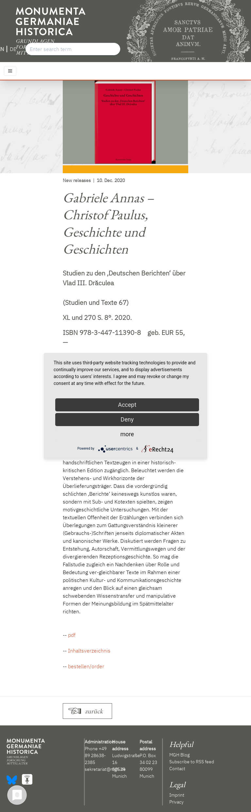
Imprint (176, 795)
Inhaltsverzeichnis (89, 650)
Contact (177, 768)
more (127, 434)
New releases (77, 180)
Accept (127, 404)
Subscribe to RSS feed (191, 762)
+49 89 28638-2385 (96, 755)
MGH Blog (179, 755)
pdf (71, 635)
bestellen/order (86, 666)
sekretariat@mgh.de (105, 769)
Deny (127, 419)
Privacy (176, 802)
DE (13, 49)
